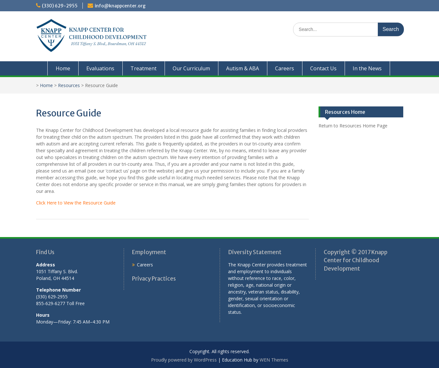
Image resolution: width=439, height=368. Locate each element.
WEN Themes (274, 360)
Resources (69, 85)
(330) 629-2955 (60, 6)
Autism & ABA (242, 68)
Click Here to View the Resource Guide (76, 203)
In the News (367, 68)
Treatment (143, 68)
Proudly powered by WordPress (184, 360)
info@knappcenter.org (120, 6)
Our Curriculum (191, 68)
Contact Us (323, 68)
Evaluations (100, 68)
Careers (284, 68)
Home (63, 68)
